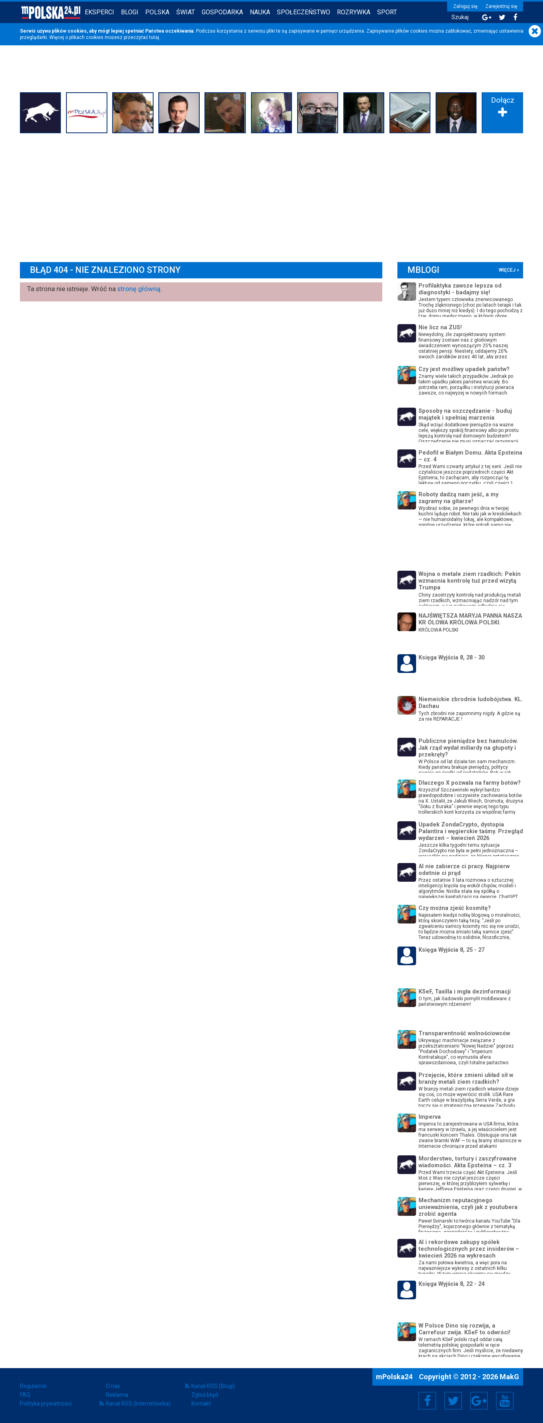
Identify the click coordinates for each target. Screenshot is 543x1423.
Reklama (117, 1395)
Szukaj (460, 17)
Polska (157, 12)
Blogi (129, 12)
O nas (113, 1386)
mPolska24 (395, 1376)
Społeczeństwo (303, 12)
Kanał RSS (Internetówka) (138, 1403)
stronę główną (138, 289)
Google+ (479, 1401)
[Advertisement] (271, 195)
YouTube (505, 1401)
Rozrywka (353, 12)
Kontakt (201, 1403)
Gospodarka (222, 12)
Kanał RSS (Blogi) (213, 1386)
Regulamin (33, 1386)
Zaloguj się (465, 6)
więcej (507, 270)
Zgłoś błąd (204, 1395)
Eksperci (99, 12)
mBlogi (423, 270)
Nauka (260, 12)
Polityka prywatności (46, 1403)
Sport (387, 12)
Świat (185, 12)
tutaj (154, 37)
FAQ (25, 1395)
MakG (509, 1376)
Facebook (427, 1401)
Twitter (453, 1401)
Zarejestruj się (501, 6)
